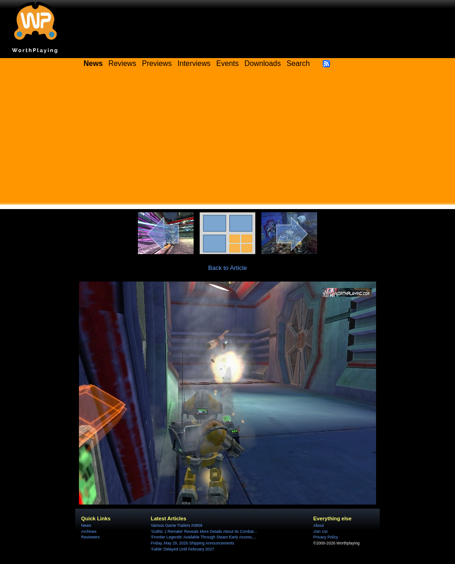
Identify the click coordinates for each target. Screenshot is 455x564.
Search (298, 63)
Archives (89, 531)
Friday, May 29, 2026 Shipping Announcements (192, 543)
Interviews (193, 63)
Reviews (122, 63)
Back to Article (227, 267)
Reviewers (90, 537)
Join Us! (320, 531)
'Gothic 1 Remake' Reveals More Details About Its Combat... (204, 531)
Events (227, 63)
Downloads (263, 63)
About (318, 525)
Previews (157, 63)
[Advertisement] (227, 139)
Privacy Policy (325, 537)
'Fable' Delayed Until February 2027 (182, 549)
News (86, 525)
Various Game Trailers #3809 (176, 525)
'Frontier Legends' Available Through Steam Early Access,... (203, 537)
